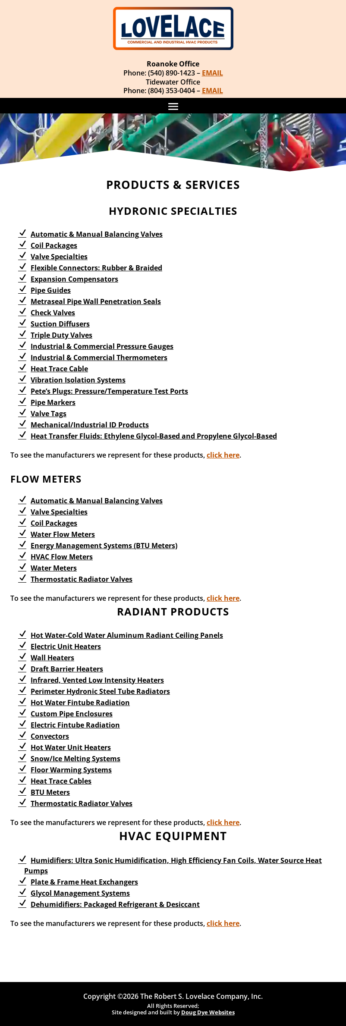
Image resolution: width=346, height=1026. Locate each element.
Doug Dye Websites (208, 1012)
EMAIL (212, 73)
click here (223, 455)
